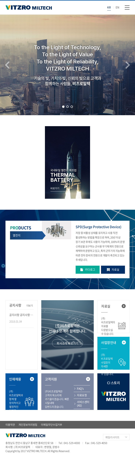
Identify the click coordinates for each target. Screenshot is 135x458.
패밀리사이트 (112, 437)
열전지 (16, 235)
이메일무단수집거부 (51, 424)
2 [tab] (67, 106)
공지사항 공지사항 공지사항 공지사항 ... (21, 315)
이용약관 (10, 424)
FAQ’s (80, 389)
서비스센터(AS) (83, 404)
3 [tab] (72, 106)
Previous (7, 65)
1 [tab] (63, 106)
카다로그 (90, 269)
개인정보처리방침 (27, 424)
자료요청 (82, 395)
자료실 (115, 269)
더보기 (29, 305)
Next (127, 65)
